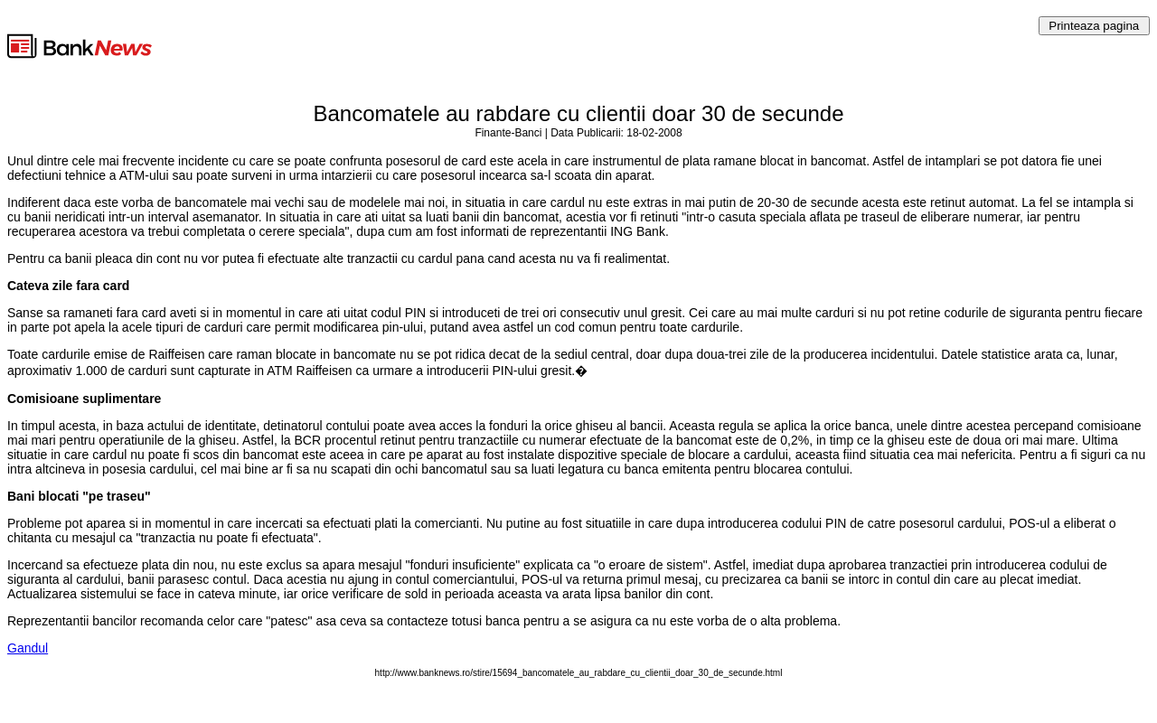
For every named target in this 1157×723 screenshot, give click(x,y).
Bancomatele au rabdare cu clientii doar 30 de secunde (578, 113)
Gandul (27, 648)
